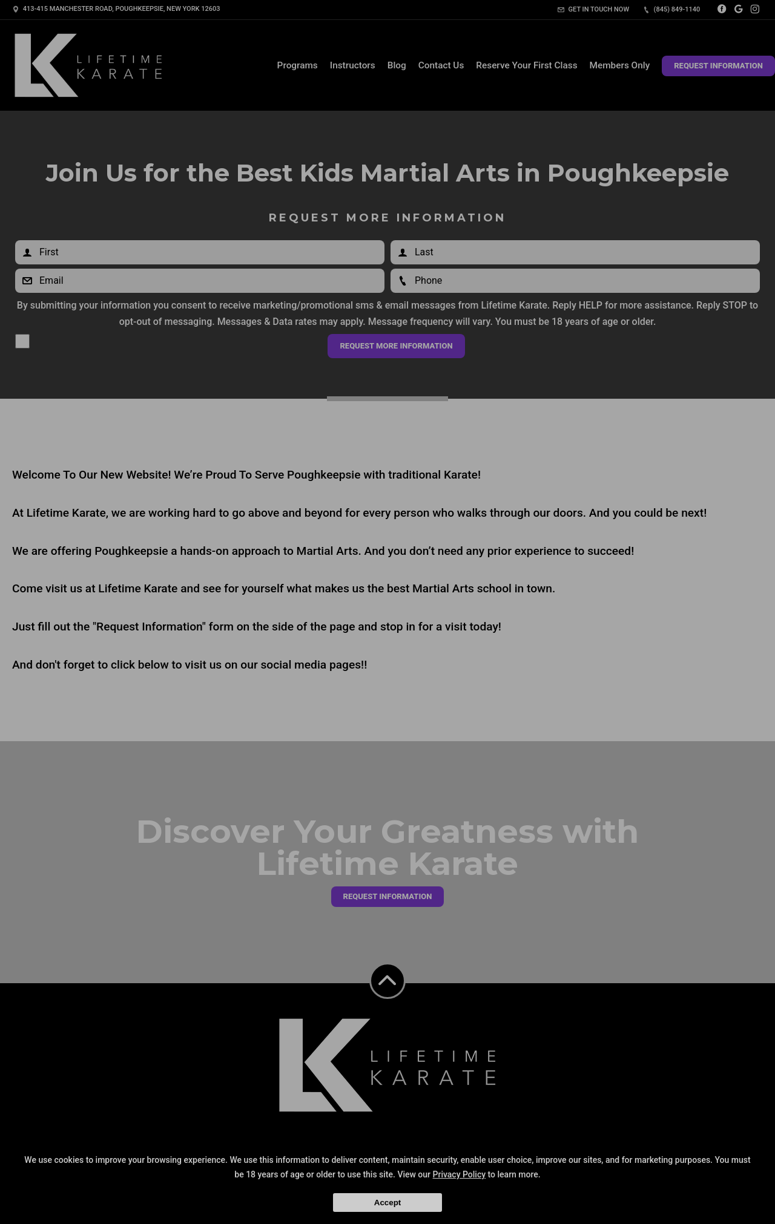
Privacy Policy (459, 1174)
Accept (387, 1202)
